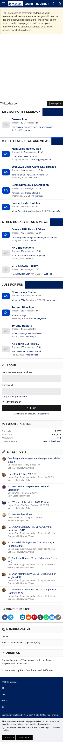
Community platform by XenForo (30, 715)
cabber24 (55, 211)
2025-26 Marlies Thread (20, 514)
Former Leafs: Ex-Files (26, 203)
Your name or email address (17, 372)
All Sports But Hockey (25, 343)
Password (7, 385)
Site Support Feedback (21, 111)
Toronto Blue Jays (23, 307)
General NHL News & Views (29, 229)
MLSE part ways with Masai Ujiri (27, 333)
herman (27, 130)
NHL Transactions (23, 247)
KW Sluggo (31, 336)
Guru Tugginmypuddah (40, 159)
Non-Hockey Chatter (24, 292)
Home (4, 700)
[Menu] (3, 3)
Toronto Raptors (22, 325)
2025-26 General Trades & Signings (28, 255)
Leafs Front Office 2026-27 (24, 156)
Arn (35, 177)
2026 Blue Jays (19, 315)
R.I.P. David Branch (21, 274)
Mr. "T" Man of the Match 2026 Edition (28, 502)
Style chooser (9, 682)
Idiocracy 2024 (19, 300)
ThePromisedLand (51, 441)
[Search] (60, 3)
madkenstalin (32, 355)
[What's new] (53, 3)
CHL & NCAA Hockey (25, 266)
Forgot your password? (14, 396)
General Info (19, 119)
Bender (29, 258)
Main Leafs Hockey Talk (26, 148)
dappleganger (40, 318)
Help (4, 694)
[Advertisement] (31, 68)
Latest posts (17, 451)
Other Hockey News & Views (25, 222)
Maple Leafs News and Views (25, 141)
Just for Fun (12, 284)
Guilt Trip (47, 274)
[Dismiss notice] (59, 13)
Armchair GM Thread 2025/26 (26, 193)
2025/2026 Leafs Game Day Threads (34, 166)
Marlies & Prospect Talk (18, 520)
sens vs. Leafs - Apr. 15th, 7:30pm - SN (30, 175)
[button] (31, 688)
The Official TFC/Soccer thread (26, 351)
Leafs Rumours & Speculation (30, 185)
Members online (18, 629)
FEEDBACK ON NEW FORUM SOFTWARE (32, 127)
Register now (43, 414)
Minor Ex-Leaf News (21, 211)
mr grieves (51, 300)
